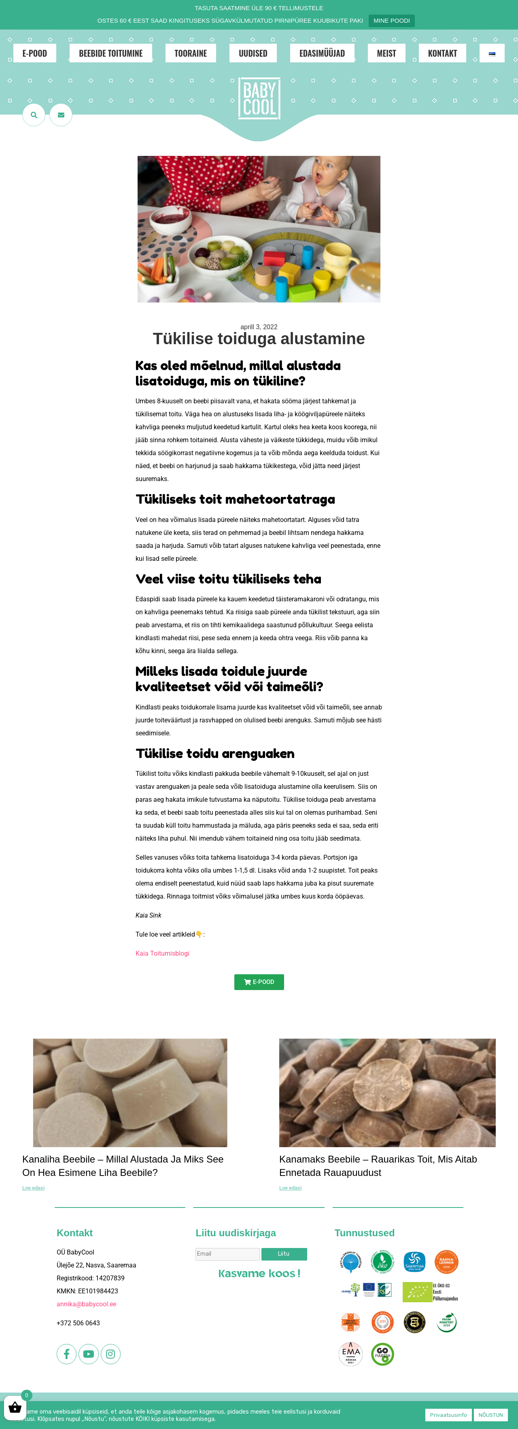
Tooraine (191, 53)
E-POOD (35, 53)
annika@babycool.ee (86, 1304)
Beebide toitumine (110, 53)
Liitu (283, 1253)
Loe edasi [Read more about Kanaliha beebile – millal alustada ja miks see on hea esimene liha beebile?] (33, 1188)
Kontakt (442, 53)
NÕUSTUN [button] (491, 1415)
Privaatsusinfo (448, 1415)
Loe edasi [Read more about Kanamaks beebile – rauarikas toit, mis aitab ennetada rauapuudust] (290, 1188)
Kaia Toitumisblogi (162, 953)
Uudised (253, 53)
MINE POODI (392, 20)
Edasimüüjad (322, 53)
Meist (386, 53)
